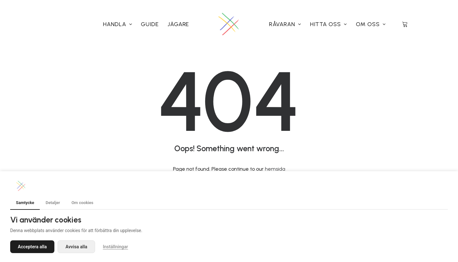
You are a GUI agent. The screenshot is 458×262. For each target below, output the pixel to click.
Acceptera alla (32, 246)
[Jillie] (229, 24)
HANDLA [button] (117, 24)
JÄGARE (178, 24)
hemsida (275, 169)
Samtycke (25, 202)
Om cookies (83, 202)
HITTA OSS (328, 24)
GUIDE (150, 24)
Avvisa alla (76, 246)
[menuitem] (117, 24)
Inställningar (115, 246)
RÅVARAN (285, 24)
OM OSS (371, 24)
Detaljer (52, 202)
